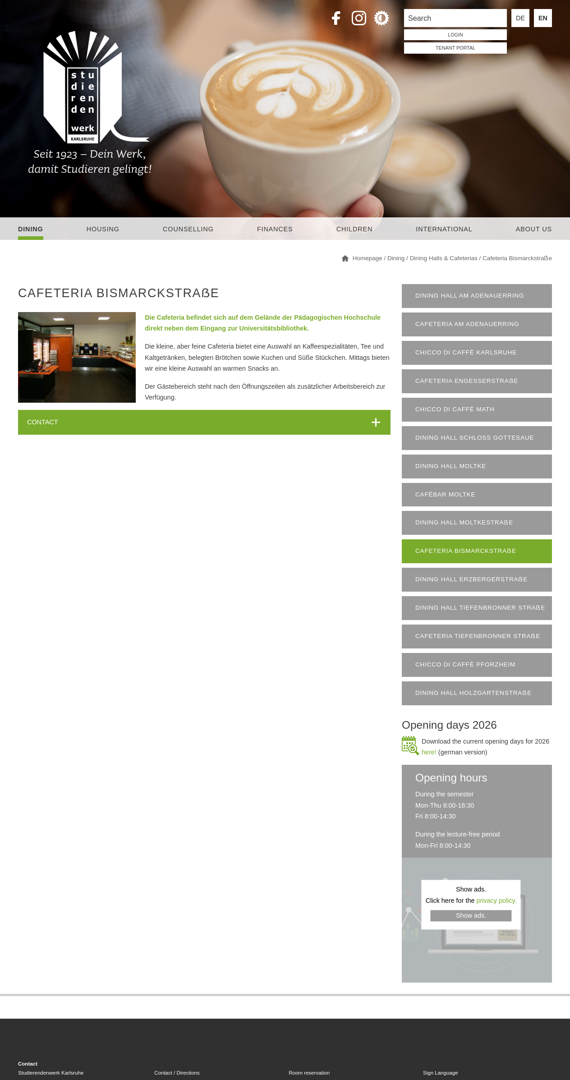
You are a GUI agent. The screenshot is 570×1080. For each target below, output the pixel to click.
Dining (30, 229)
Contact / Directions (176, 1072)
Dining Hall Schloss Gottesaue (474, 437)
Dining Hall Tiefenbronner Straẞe (480, 607)
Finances (275, 229)
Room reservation (309, 1072)
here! (429, 752)
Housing (103, 229)
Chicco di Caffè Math (455, 409)
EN (542, 18)
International (444, 229)
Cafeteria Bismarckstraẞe (465, 550)
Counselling (188, 229)
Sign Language (440, 1072)
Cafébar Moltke (445, 494)
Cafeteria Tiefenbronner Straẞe (477, 636)
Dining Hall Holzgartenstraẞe (473, 692)
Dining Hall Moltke (450, 466)
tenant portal (455, 48)
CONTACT (42, 422)
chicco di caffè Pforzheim (465, 664)
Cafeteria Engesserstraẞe (466, 380)
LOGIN (455, 34)
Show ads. (471, 915)
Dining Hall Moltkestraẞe (464, 522)
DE (520, 18)
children (354, 229)
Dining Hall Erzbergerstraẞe (471, 579)
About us (534, 229)
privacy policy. (496, 900)
